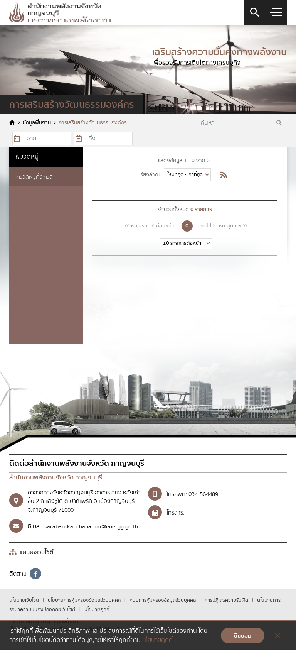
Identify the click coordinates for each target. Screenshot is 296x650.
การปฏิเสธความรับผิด (227, 600)
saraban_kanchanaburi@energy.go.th (91, 526)
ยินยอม (242, 635)
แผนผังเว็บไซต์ (31, 552)
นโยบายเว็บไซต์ (24, 600)
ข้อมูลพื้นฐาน (37, 123)
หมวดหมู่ (27, 156)
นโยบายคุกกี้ (96, 609)
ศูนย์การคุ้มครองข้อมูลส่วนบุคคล (163, 600)
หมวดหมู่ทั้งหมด (34, 176)
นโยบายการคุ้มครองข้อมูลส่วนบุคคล (85, 600)
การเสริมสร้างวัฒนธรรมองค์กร (93, 123)
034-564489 (203, 494)
